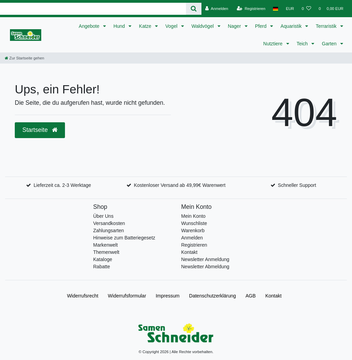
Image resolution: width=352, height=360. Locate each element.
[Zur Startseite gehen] (24, 58)
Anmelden (192, 237)
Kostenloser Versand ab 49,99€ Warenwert (179, 185)
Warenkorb (193, 230)
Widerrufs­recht (82, 296)
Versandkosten (109, 223)
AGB (250, 296)
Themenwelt (106, 252)
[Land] (275, 8)
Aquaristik (291, 26)
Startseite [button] (39, 129)
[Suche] (193, 9)
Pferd (261, 26)
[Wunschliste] (306, 8)
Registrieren (194, 245)
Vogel (172, 26)
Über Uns (103, 216)
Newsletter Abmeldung (205, 266)
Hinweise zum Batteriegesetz (124, 237)
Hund (119, 26)
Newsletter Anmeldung (205, 259)
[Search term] (93, 9)
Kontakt (189, 252)
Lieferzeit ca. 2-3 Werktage (62, 185)
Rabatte (101, 266)
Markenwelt (105, 245)
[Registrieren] (251, 8)
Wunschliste (194, 223)
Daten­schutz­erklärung (212, 296)
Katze (146, 26)
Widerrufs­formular (127, 296)
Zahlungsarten (108, 230)
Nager (235, 26)
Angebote (90, 26)
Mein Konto (193, 216)
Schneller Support (297, 185)
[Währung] (290, 8)
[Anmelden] (216, 8)
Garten (330, 43)
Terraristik (327, 26)
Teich (303, 43)
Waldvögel (203, 26)
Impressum (167, 296)
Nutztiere (273, 43)
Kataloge (102, 259)
